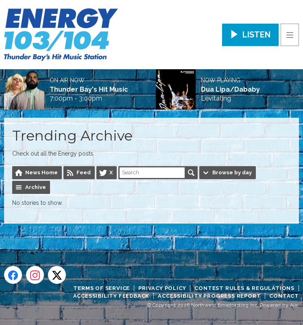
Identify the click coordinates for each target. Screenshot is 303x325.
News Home (41, 172)
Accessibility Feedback (111, 296)
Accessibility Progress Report (209, 296)
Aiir (294, 305)
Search (191, 172)
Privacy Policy (162, 288)
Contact (284, 296)
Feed (83, 172)
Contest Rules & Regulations (244, 288)
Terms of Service (101, 288)
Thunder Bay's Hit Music (89, 89)
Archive (35, 187)
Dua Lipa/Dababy (230, 89)
